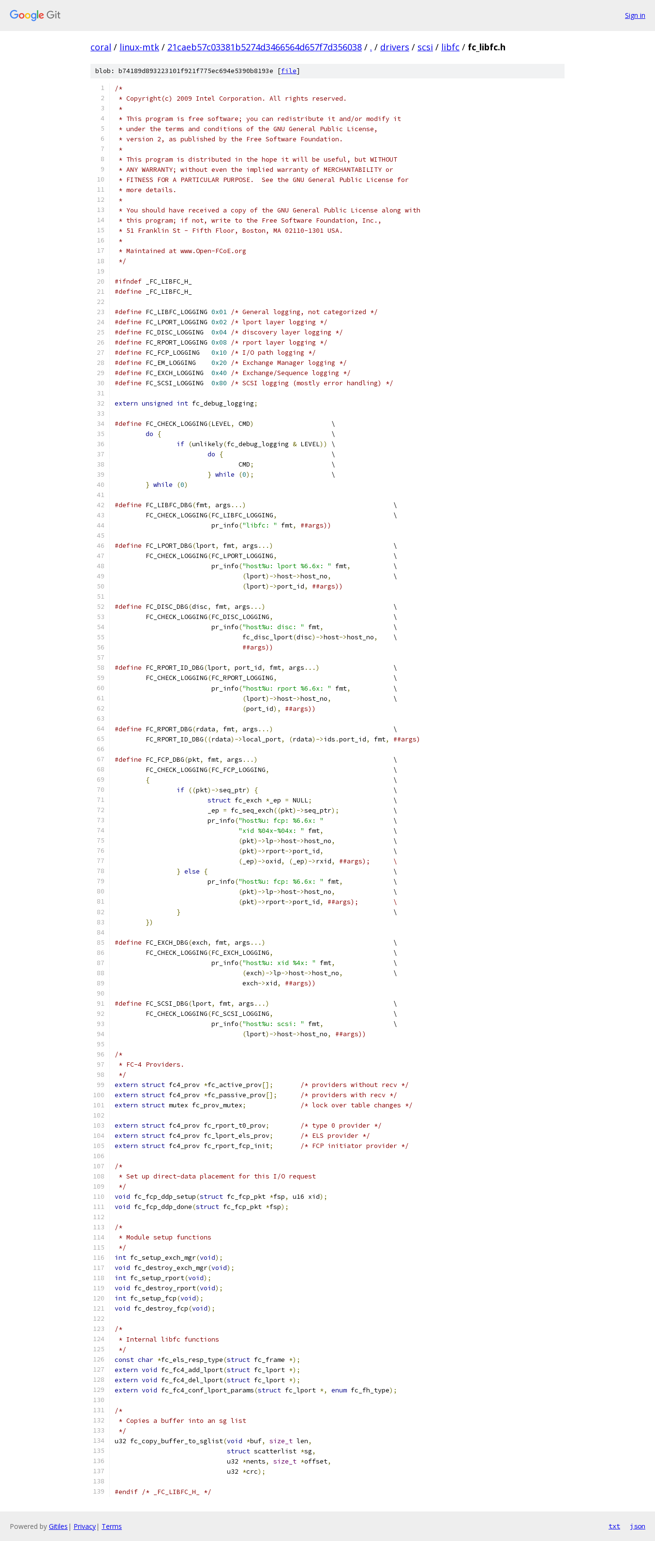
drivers (394, 47)
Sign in (635, 15)
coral (100, 47)
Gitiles (58, 1526)
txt (614, 1526)
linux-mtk (139, 47)
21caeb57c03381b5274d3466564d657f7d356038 (264, 47)
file (289, 71)
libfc (450, 47)
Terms (112, 1526)
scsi (425, 47)
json (637, 1526)
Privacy (85, 1526)
